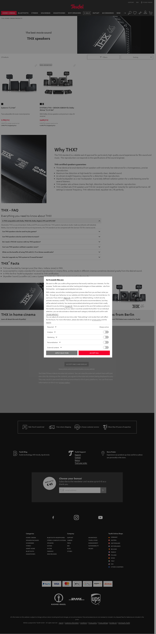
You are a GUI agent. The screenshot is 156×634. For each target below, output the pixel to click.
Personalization (52, 342)
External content (53, 347)
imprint (48, 322)
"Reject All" (67, 298)
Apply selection (61, 353)
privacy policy (97, 320)
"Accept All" (69, 306)
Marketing (50, 337)
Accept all (94, 353)
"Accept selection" (52, 314)
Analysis (50, 332)
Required (50, 327)
